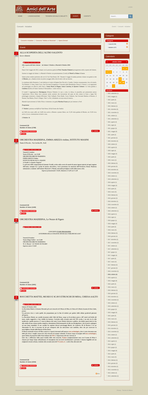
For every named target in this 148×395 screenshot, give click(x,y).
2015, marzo (112, 319)
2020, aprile (112, 157)
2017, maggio (112, 255)
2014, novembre (113, 331)
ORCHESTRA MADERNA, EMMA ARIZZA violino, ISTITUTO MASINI (54, 139)
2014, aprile (112, 354)
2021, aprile (112, 134)
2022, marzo (112, 103)
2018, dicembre (113, 201)
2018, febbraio (113, 233)
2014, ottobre (112, 334)
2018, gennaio (112, 236)
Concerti (33, 211)
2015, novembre (113, 300)
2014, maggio (112, 350)
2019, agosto (112, 182)
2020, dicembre (113, 141)
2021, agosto (112, 122)
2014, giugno (112, 347)
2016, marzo (112, 287)
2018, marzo (112, 230)
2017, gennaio (112, 268)
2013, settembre (113, 376)
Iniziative (33, 131)
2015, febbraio (113, 322)
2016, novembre (113, 271)
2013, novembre (113, 369)
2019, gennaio (112, 198)
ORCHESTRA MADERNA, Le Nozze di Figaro (42, 219)
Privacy (119, 390)
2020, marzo (112, 160)
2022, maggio (112, 96)
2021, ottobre (112, 115)
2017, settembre (113, 249)
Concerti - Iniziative (124, 26)
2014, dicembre (113, 328)
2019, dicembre (113, 169)
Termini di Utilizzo (127, 390)
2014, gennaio (112, 363)
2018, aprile (112, 227)
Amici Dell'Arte (35, 62)
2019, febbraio (113, 195)
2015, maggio (112, 312)
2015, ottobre (112, 303)
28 (120, 82)
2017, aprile (112, 258)
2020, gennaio (112, 166)
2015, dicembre (113, 296)
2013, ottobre (112, 373)
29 (123, 82)
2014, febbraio (113, 360)
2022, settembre (113, 93)
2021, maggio (112, 131)
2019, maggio (112, 185)
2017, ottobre (112, 246)
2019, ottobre (112, 176)
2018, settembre (113, 211)
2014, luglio (112, 344)
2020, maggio (112, 153)
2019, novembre (113, 173)
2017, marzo (112, 261)
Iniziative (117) (112, 47)
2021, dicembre (113, 109)
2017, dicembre (113, 239)
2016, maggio (112, 280)
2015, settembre (113, 306)
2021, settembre (113, 119)
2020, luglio (112, 150)
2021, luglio (112, 125)
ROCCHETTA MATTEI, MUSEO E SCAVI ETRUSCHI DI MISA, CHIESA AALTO (59, 296)
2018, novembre (113, 204)
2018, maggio (112, 223)
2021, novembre (113, 112)
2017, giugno (112, 252)
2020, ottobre (112, 144)
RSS (98, 373)
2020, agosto (112, 147)
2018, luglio (112, 217)
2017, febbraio (113, 265)
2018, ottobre (112, 207)
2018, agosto (112, 214)
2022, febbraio (113, 106)
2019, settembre (113, 179)
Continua (95, 131)
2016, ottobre (112, 274)
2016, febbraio (113, 290)
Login (130, 7)
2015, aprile (112, 315)
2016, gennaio (112, 293)
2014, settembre (113, 338)
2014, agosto (112, 341)
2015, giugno (112, 309)
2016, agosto (112, 277)
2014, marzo (112, 357)
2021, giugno (112, 128)
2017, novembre (113, 242)
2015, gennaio (112, 325)
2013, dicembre (113, 366)
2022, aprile (112, 99)
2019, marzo (112, 192)
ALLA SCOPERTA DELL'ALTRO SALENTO (41, 52)
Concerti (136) (112, 44)
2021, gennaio (112, 138)
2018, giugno (112, 220)
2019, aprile (112, 188)
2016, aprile (112, 284)
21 (120, 79)
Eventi (114, 26)
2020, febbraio (113, 163)
